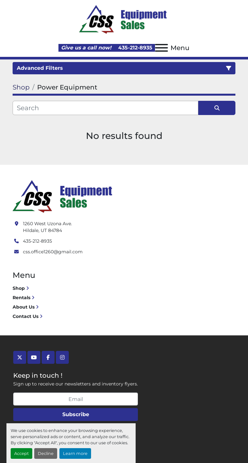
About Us (24, 307)
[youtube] (33, 357)
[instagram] (62, 357)
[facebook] (48, 357)
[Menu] (161, 48)
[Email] (75, 399)
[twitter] (19, 357)
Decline (46, 453)
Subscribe (75, 414)
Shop (19, 288)
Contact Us (25, 316)
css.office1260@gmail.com (53, 252)
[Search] (105, 108)
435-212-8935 (134, 48)
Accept (21, 453)
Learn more (75, 453)
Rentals (21, 297)
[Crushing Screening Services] (64, 196)
